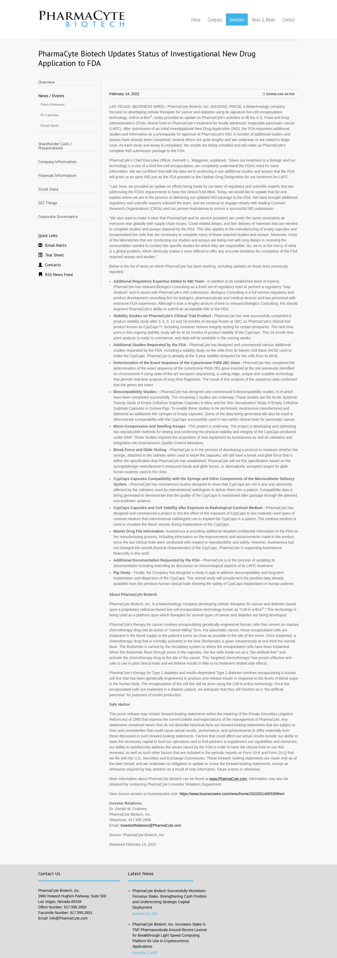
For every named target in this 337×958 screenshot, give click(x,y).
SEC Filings (47, 203)
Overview (46, 82)
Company (215, 19)
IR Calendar (50, 115)
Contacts (53, 264)
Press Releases (53, 105)
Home (195, 19)
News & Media (263, 19)
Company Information (57, 161)
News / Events (51, 96)
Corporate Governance (58, 216)
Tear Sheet (54, 255)
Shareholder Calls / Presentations (55, 146)
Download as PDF (278, 94)
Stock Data (48, 189)
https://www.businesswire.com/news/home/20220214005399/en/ (232, 794)
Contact (289, 19)
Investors (237, 19)
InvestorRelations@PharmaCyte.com (151, 825)
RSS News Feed (59, 274)
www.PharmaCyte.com (228, 779)
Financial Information (57, 175)
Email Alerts (50, 126)
